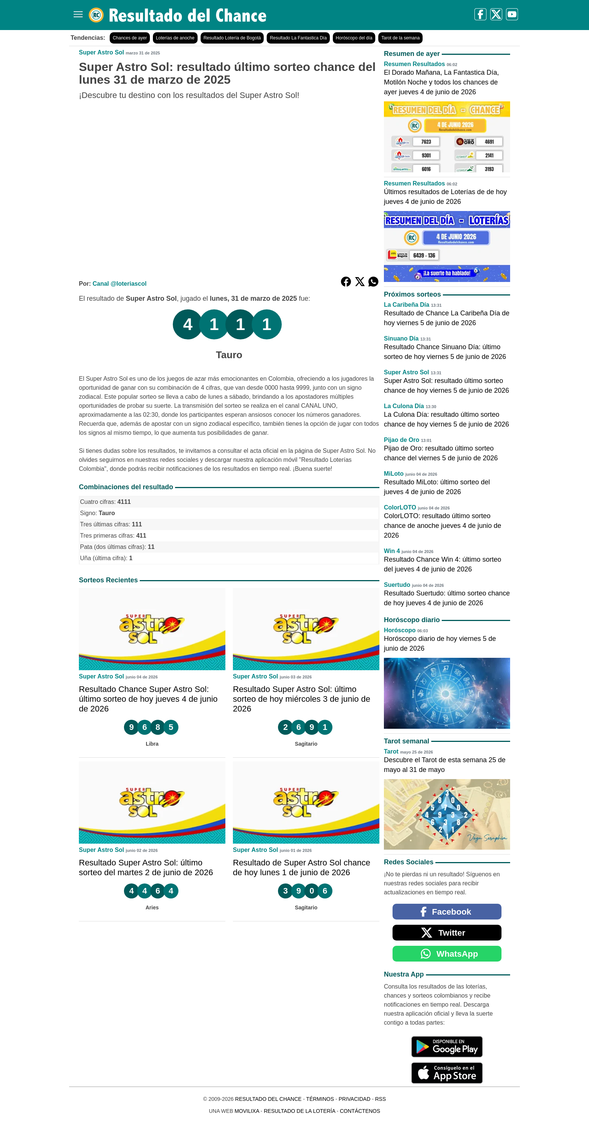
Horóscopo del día (354, 38)
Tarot (391, 751)
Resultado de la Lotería (299, 1111)
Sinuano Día (401, 338)
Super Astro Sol (101, 52)
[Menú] (76, 11)
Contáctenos (360, 1111)
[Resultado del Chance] (178, 15)
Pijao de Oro (401, 440)
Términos (320, 1099)
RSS (380, 1099)
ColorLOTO (400, 507)
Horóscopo (399, 630)
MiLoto (393, 473)
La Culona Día (404, 406)
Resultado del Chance (268, 1099)
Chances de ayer (130, 38)
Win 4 (392, 551)
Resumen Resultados (414, 64)
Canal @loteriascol (119, 283)
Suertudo (397, 585)
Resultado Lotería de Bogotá (232, 38)
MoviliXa (246, 1111)
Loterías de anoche (175, 38)
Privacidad (354, 1099)
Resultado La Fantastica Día (298, 38)
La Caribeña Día (406, 304)
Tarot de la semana (400, 38)
